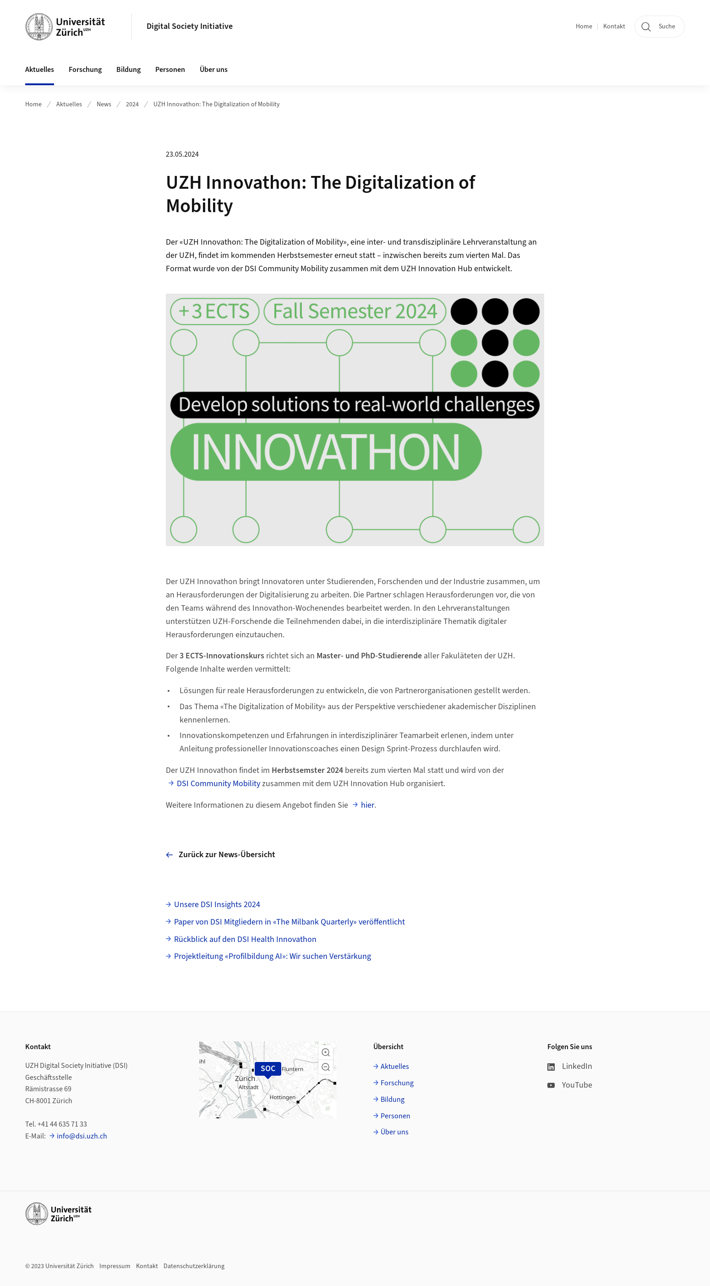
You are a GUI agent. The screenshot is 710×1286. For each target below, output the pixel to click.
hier (367, 805)
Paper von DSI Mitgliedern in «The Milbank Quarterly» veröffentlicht (289, 922)
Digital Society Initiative (190, 26)
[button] (325, 1052)
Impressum (115, 1266)
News (104, 104)
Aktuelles (69, 104)
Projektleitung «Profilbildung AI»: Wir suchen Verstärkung (272, 956)
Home (584, 26)
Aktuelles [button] (39, 70)
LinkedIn (569, 1066)
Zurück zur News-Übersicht (220, 854)
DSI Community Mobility (218, 783)
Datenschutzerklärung (194, 1266)
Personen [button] (170, 70)
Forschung (397, 1083)
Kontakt (614, 26)
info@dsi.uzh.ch (82, 1136)
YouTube (569, 1085)
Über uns (395, 1132)
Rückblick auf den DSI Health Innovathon (245, 939)
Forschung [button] (85, 70)
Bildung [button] (128, 70)
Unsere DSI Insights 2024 (217, 904)
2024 (132, 104)
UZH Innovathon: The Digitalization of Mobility (216, 104)
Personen (395, 1116)
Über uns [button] (214, 70)
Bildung (392, 1099)
